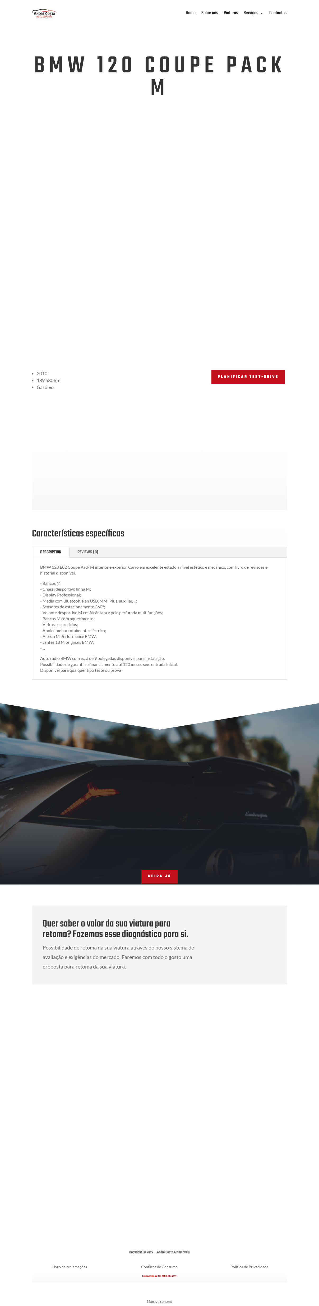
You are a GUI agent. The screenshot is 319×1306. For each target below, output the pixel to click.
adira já (159, 876)
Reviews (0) (87, 552)
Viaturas (231, 13)
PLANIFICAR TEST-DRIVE (248, 377)
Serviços (251, 13)
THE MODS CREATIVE (167, 1276)
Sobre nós (209, 13)
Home (191, 13)
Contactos (277, 13)
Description (50, 552)
